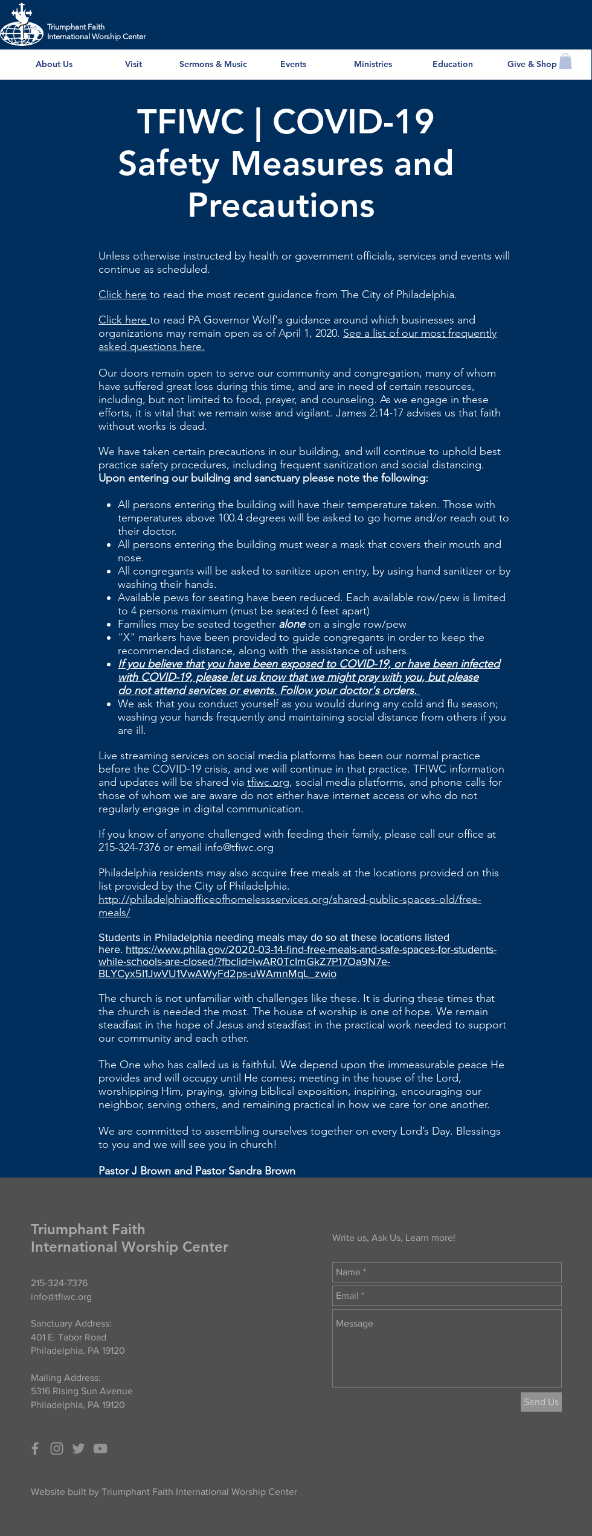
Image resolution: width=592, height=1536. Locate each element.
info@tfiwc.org (239, 847)
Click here (122, 294)
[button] (565, 61)
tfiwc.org (268, 782)
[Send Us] (541, 1402)
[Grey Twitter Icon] (78, 1448)
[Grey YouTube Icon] (100, 1448)
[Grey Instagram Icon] (56, 1448)
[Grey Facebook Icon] (35, 1448)
